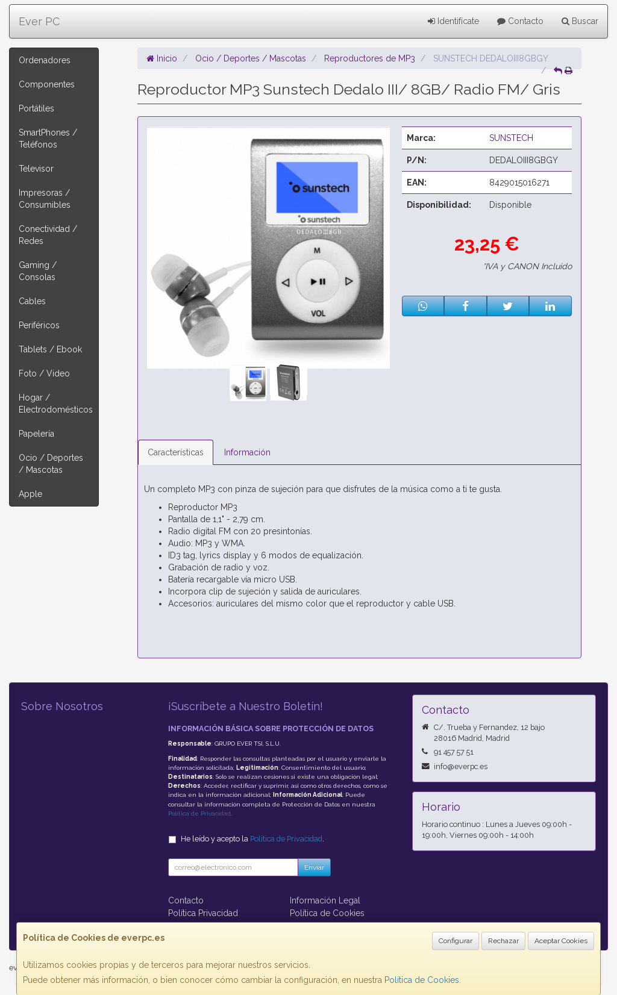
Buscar (580, 21)
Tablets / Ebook (50, 349)
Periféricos (39, 325)
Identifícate (453, 21)
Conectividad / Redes (48, 235)
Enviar (314, 867)
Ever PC (39, 21)
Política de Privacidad (199, 813)
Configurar (455, 941)
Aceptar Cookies (560, 941)
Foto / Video (44, 373)
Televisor (36, 168)
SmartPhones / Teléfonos (48, 138)
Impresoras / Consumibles (44, 199)
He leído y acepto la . (252, 838)
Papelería (36, 433)
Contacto (520, 21)
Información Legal (325, 900)
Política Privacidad (203, 913)
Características (176, 452)
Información (247, 452)
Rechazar (503, 941)
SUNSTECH (511, 138)
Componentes (47, 84)
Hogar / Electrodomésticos (56, 403)
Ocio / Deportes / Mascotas (51, 464)
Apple (30, 494)
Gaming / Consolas (38, 271)
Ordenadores (44, 60)
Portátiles (36, 108)
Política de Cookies (421, 980)
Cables (32, 301)
